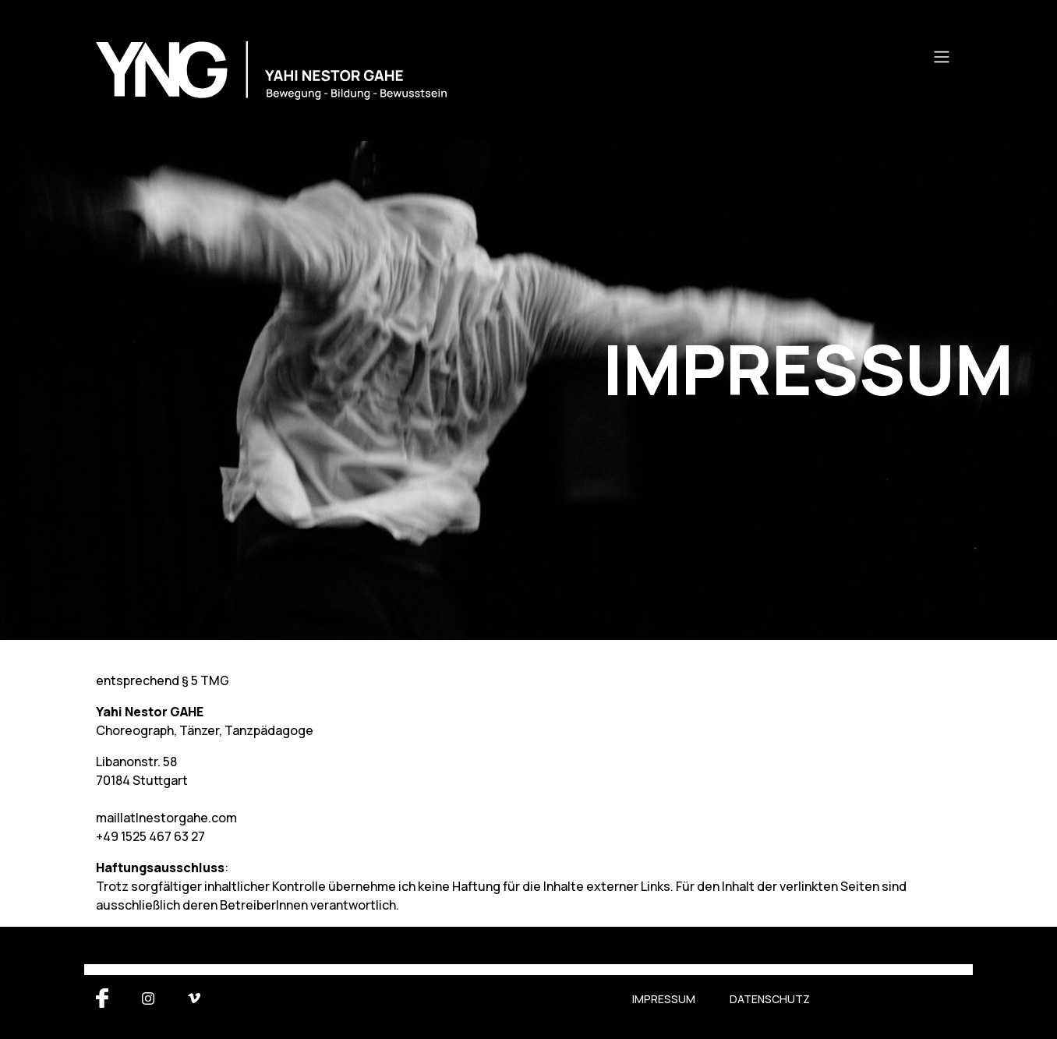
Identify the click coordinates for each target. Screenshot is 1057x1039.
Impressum (663, 998)
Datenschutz (770, 998)
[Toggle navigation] (941, 57)
